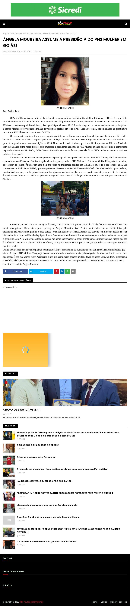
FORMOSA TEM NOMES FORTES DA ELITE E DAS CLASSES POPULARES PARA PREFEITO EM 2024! (65, 493)
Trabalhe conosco (118, 602)
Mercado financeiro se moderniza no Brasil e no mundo (47, 505)
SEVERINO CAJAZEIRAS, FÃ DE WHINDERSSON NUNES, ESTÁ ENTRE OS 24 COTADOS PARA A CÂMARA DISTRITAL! (68, 531)
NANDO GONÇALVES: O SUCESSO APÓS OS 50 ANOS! (44, 481)
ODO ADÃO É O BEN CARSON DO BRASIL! (38, 445)
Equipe (104, 602)
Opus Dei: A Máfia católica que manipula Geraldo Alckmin (48, 517)
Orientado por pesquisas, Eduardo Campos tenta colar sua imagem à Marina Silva (62, 469)
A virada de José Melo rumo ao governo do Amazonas (46, 541)
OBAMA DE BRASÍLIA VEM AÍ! (21, 409)
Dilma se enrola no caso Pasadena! (36, 457)
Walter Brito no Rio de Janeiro (18, 51)
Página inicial (9, 33)
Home (94, 602)
